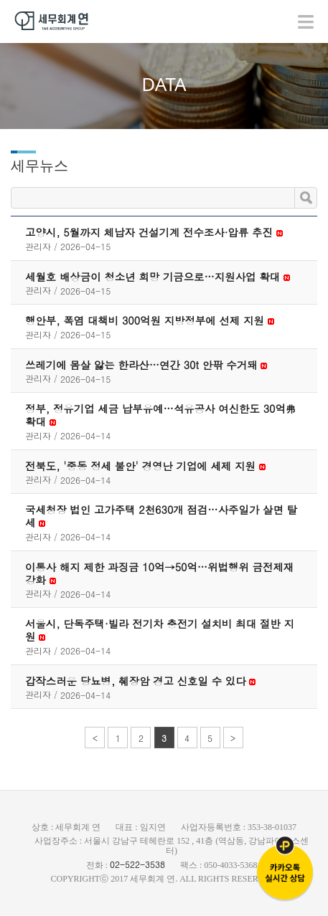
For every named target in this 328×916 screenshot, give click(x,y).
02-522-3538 (137, 864)
